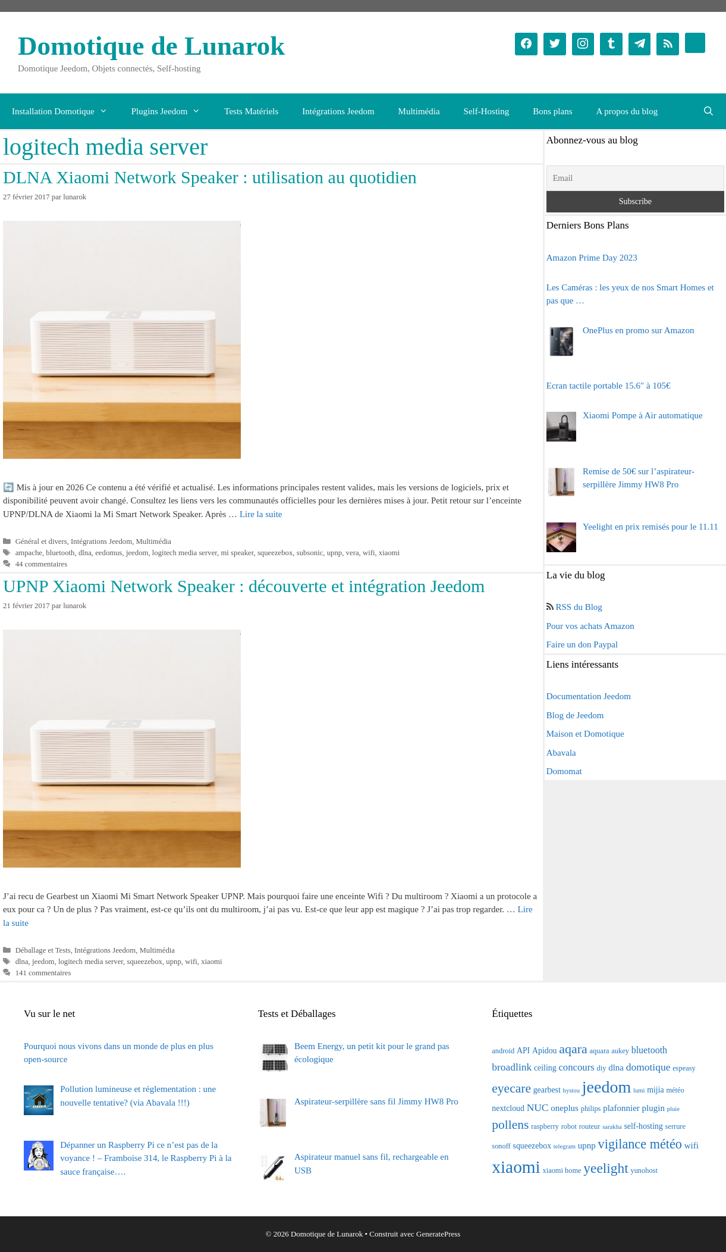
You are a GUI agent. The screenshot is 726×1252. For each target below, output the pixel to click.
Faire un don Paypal (582, 644)
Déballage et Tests (43, 950)
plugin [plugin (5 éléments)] (653, 1108)
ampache (28, 553)
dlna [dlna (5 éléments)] (616, 1067)
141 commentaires (43, 973)
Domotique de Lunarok (151, 46)
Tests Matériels (251, 111)
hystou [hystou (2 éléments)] (571, 1090)
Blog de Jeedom (575, 715)
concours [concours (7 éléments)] (576, 1067)
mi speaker (237, 553)
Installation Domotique (66, 111)
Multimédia (419, 111)
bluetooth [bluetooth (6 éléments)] (649, 1050)
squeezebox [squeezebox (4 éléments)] (532, 1145)
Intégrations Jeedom (338, 111)
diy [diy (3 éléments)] (601, 1068)
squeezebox (275, 553)
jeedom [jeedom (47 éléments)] (606, 1087)
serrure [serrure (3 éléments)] (675, 1126)
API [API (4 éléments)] (523, 1050)
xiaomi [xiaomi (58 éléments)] (516, 1166)
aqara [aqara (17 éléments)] (573, 1048)
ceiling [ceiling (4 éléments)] (545, 1067)
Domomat (564, 771)
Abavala (561, 753)
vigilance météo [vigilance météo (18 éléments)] (640, 1144)
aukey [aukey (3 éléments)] (620, 1051)
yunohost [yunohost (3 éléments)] (643, 1170)
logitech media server (184, 553)
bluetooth (60, 553)
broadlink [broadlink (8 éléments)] (512, 1067)
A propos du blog (627, 111)
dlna (85, 553)
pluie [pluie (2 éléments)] (673, 1109)
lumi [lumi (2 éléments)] (639, 1090)
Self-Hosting (487, 111)
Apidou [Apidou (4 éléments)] (544, 1050)
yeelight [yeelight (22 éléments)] (605, 1168)
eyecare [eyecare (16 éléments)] (511, 1088)
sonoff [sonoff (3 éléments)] (501, 1146)
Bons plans (552, 111)
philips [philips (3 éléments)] (591, 1108)
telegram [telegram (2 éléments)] (565, 1146)
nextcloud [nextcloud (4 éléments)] (508, 1108)
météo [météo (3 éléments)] (675, 1090)
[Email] (635, 178)
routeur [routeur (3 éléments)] (590, 1126)
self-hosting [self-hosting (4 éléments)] (643, 1126)
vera (352, 553)
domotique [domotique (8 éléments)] (648, 1067)
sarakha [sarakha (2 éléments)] (612, 1126)
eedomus (108, 553)
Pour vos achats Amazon (590, 626)
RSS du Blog (579, 607)
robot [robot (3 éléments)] (569, 1126)
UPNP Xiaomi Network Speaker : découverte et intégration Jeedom (244, 586)
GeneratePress (438, 1233)
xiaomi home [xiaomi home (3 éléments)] (562, 1170)
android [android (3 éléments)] (503, 1051)
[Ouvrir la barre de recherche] (708, 111)
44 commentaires (41, 564)
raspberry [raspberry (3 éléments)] (545, 1126)
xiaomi (389, 553)
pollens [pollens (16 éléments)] (510, 1125)
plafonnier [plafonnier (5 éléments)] (621, 1108)
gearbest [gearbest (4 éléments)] (547, 1089)
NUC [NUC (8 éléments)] (538, 1107)
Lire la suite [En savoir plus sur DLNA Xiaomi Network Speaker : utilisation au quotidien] (261, 514)
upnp (334, 553)
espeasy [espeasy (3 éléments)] (684, 1068)
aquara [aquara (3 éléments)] (599, 1051)
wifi (369, 553)
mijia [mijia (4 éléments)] (655, 1089)
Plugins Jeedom (172, 111)
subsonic (310, 553)
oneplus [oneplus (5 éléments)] (565, 1108)
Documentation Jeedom (588, 696)
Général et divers (41, 541)
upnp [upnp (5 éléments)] (587, 1145)
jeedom (137, 553)
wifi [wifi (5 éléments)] (691, 1145)
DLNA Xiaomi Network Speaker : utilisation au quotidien (210, 177)
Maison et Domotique (585, 733)
